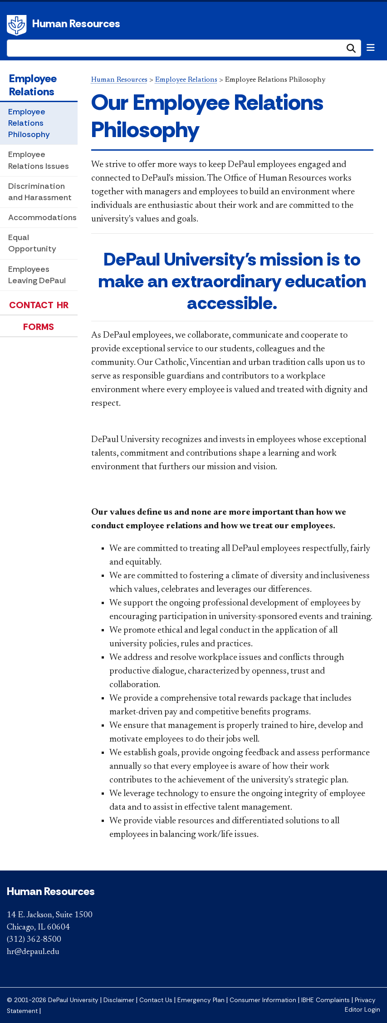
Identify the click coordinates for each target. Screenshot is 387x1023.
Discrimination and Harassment (40, 192)
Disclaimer (118, 1000)
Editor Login (362, 1009)
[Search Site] (184, 48)
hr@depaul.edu (33, 952)
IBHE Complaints (325, 1000)
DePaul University (18, 25)
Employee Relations (33, 84)
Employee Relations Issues (38, 160)
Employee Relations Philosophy (29, 123)
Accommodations (42, 217)
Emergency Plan (201, 1000)
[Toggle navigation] (370, 47)
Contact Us (155, 1000)
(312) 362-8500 (34, 940)
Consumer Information (263, 1000)
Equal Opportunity (32, 243)
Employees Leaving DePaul (37, 275)
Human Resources (76, 23)
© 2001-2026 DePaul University (52, 1000)
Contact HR (39, 305)
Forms (38, 327)
